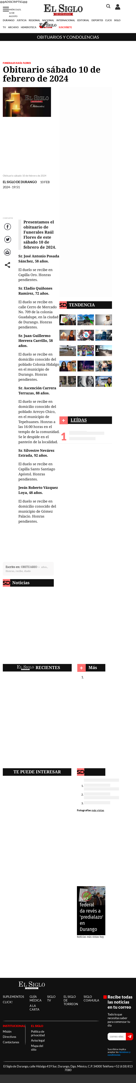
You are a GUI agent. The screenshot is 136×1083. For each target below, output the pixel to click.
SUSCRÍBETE (65, 27)
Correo (8, 256)
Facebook (8, 230)
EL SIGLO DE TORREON (71, 1000)
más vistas (97, 810)
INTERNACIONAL (65, 20)
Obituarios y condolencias (68, 37)
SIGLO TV (51, 998)
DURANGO (8, 20)
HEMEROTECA (28, 27)
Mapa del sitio (37, 1047)
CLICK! (8, 1002)
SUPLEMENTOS (13, 996)
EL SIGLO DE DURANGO (20, 182)
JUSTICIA (21, 20)
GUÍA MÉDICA (36, 998)
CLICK (108, 20)
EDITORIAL (83, 20)
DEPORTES (97, 20)
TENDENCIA (82, 305)
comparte (8, 268)
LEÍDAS (79, 420)
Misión (7, 1031)
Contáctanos (11, 1042)
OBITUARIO (29, 567)
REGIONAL (34, 20)
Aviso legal (38, 1040)
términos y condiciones (119, 1053)
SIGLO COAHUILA (91, 998)
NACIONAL (48, 20)
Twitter (8, 243)
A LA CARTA (34, 1007)
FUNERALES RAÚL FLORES (17, 63)
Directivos (9, 1037)
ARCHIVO (13, 27)
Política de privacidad (38, 1033)
